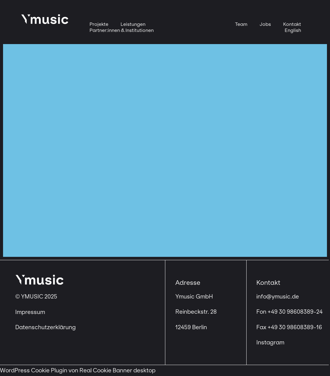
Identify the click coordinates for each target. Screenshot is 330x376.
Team (241, 24)
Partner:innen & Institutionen (122, 30)
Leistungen (133, 24)
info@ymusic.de (277, 296)
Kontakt (292, 24)
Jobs (265, 24)
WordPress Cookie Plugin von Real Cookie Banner (66, 370)
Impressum (30, 312)
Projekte (99, 24)
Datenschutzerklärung (45, 327)
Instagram (270, 342)
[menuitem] (293, 30)
